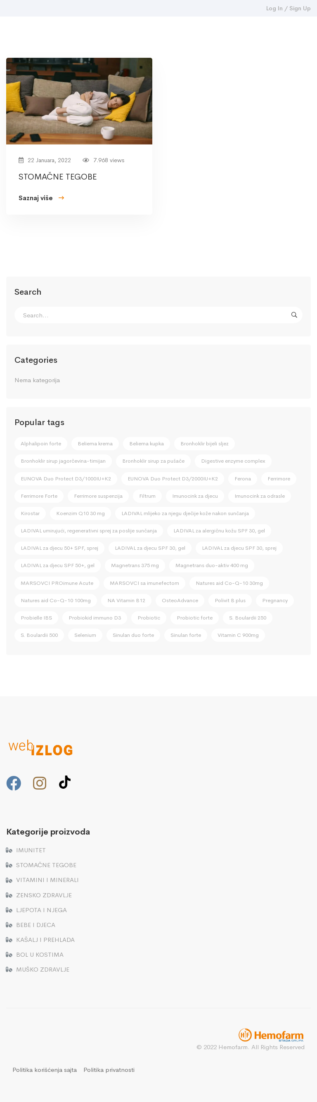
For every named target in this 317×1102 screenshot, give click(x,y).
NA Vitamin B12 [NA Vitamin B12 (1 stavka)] (126, 600)
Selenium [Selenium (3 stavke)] (85, 634)
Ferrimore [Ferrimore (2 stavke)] (278, 478)
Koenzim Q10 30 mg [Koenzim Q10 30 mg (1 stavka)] (80, 513)
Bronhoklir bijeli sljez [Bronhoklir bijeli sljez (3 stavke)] (204, 443)
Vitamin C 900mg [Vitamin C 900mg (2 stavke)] (238, 634)
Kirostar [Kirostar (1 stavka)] (30, 513)
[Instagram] (39, 783)
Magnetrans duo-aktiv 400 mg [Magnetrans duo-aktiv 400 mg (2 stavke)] (211, 565)
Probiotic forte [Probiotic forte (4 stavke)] (195, 617)
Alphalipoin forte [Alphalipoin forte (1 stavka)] (41, 443)
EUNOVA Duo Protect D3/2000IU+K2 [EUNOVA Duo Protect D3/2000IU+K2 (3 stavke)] (173, 478)
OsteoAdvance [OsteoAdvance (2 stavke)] (180, 600)
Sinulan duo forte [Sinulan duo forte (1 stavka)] (133, 634)
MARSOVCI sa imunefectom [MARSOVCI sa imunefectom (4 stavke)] (144, 582)
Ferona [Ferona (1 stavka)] (242, 478)
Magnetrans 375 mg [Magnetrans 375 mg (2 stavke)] (135, 565)
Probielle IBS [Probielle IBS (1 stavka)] (36, 617)
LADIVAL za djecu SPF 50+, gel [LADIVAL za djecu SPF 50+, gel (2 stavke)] (58, 565)
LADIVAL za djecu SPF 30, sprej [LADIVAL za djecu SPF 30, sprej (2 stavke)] (239, 547)
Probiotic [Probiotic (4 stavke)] (148, 617)
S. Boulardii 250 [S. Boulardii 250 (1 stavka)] (247, 617)
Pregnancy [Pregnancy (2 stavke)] (275, 600)
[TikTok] (64, 782)
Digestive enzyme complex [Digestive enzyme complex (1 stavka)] (233, 460)
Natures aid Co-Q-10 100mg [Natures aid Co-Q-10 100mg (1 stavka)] (56, 600)
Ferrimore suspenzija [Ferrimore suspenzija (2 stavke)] (98, 495)
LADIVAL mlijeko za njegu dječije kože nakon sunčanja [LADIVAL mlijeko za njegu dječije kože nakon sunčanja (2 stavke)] (185, 513)
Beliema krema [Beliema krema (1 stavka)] (95, 443)
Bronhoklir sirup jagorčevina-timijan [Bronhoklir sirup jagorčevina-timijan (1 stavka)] (63, 460)
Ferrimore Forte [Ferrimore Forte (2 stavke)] (39, 495)
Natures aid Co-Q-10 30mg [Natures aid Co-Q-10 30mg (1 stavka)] (229, 582)
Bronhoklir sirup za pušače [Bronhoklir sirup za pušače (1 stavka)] (153, 460)
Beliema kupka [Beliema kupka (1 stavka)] (146, 443)
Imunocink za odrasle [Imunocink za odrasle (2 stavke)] (259, 495)
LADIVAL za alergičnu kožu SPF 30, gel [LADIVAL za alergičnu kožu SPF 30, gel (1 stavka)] (219, 530)
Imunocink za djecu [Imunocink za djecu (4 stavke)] (195, 495)
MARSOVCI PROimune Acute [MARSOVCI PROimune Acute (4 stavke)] (57, 582)
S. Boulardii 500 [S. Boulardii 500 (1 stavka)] (39, 634)
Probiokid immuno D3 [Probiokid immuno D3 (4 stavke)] (95, 617)
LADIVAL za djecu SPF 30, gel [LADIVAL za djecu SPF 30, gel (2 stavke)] (150, 547)
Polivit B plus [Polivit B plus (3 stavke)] (230, 600)
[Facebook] (13, 783)
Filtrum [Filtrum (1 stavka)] (147, 495)
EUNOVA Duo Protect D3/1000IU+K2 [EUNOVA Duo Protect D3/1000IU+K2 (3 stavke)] (66, 478)
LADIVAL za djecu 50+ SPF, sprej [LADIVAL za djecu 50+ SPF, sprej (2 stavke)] (59, 547)
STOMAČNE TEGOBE (58, 178)
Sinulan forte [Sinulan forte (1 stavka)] (185, 634)
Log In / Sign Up (288, 8)
